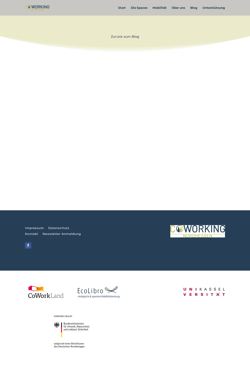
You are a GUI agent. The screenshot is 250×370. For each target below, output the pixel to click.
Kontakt (31, 234)
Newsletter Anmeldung (62, 234)
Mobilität (160, 8)
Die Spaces (139, 8)
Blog (193, 8)
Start (122, 8)
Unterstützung (214, 8)
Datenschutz (58, 228)
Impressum (34, 228)
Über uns (178, 8)
